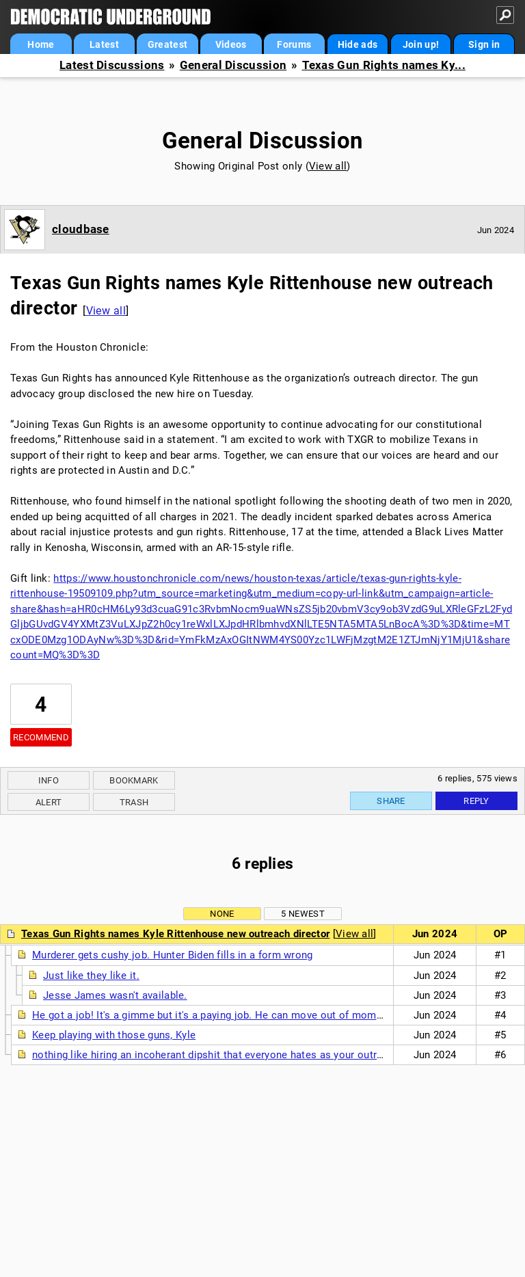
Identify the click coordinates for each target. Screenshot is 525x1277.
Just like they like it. (91, 975)
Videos (231, 44)
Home (40, 44)
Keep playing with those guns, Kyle (114, 1035)
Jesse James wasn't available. (115, 995)
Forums (294, 44)
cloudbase (80, 229)
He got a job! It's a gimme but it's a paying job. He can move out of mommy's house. (232, 1015)
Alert (49, 802)
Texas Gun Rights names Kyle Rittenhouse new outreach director (175, 934)
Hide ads (357, 44)
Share (391, 801)
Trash (134, 802)
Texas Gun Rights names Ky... (384, 65)
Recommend (41, 737)
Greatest (167, 44)
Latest (104, 44)
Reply (476, 801)
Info (48, 780)
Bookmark (133, 780)
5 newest (302, 914)
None (222, 914)
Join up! (421, 44)
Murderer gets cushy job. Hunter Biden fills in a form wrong (172, 955)
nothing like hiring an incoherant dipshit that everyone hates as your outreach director (236, 1055)
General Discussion (233, 65)
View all (328, 166)
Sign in (484, 44)
